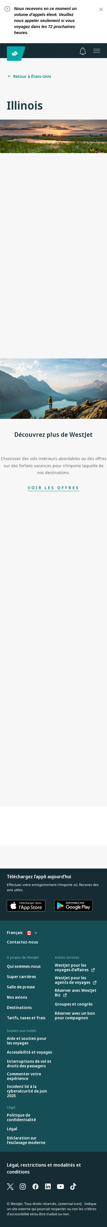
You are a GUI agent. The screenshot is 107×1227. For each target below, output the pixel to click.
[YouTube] (60, 1186)
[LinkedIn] (48, 1186)
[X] (10, 1186)
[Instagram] (22, 1186)
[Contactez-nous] (22, 942)
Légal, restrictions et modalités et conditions (44, 1168)
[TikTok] (73, 1186)
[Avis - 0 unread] (83, 51)
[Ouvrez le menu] (96, 50)
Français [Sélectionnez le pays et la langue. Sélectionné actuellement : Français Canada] (22, 932)
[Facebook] (35, 1186)
